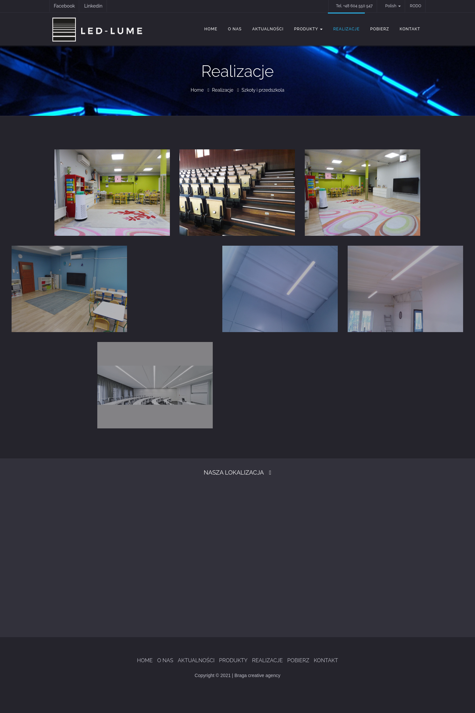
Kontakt (410, 29)
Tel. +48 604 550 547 (354, 6)
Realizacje (346, 29)
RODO (415, 6)
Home (210, 29)
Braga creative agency (257, 675)
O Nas (235, 29)
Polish (393, 6)
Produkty (308, 29)
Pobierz (379, 29)
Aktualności (268, 29)
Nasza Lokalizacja (234, 472)
